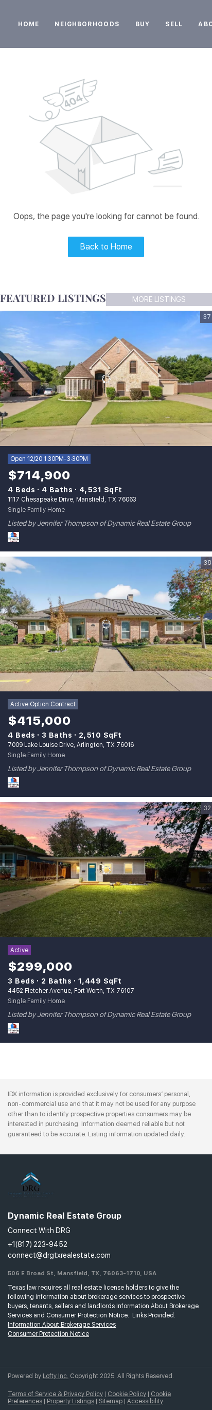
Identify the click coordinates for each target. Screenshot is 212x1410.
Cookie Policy (127, 1394)
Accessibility (145, 1401)
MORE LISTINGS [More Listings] (159, 299)
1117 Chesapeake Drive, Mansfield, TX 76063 (72, 499)
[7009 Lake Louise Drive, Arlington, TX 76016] (106, 624)
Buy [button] (142, 24)
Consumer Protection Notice (48, 1333)
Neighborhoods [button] (87, 24)
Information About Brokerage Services (62, 1324)
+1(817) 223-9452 (37, 1244)
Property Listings (70, 1401)
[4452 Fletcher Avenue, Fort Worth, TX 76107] (106, 870)
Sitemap (110, 1401)
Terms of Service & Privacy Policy (55, 1394)
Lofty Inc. (55, 1376)
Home (28, 24)
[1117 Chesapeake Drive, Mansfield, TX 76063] (106, 379)
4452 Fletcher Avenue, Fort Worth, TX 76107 (71, 990)
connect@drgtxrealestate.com (59, 1255)
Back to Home (106, 247)
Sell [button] (174, 24)
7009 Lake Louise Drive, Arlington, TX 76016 (71, 744)
